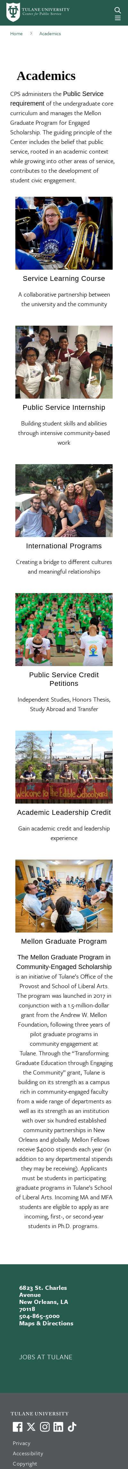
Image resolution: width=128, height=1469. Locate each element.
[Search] (118, 10)
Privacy (22, 1443)
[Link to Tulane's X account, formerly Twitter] (31, 1427)
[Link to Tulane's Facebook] (45, 1427)
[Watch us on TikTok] (72, 1427)
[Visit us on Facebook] (17, 1427)
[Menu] (118, 18)
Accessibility (28, 1453)
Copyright (25, 1463)
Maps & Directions (46, 1323)
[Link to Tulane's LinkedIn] (58, 1427)
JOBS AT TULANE (45, 1357)
